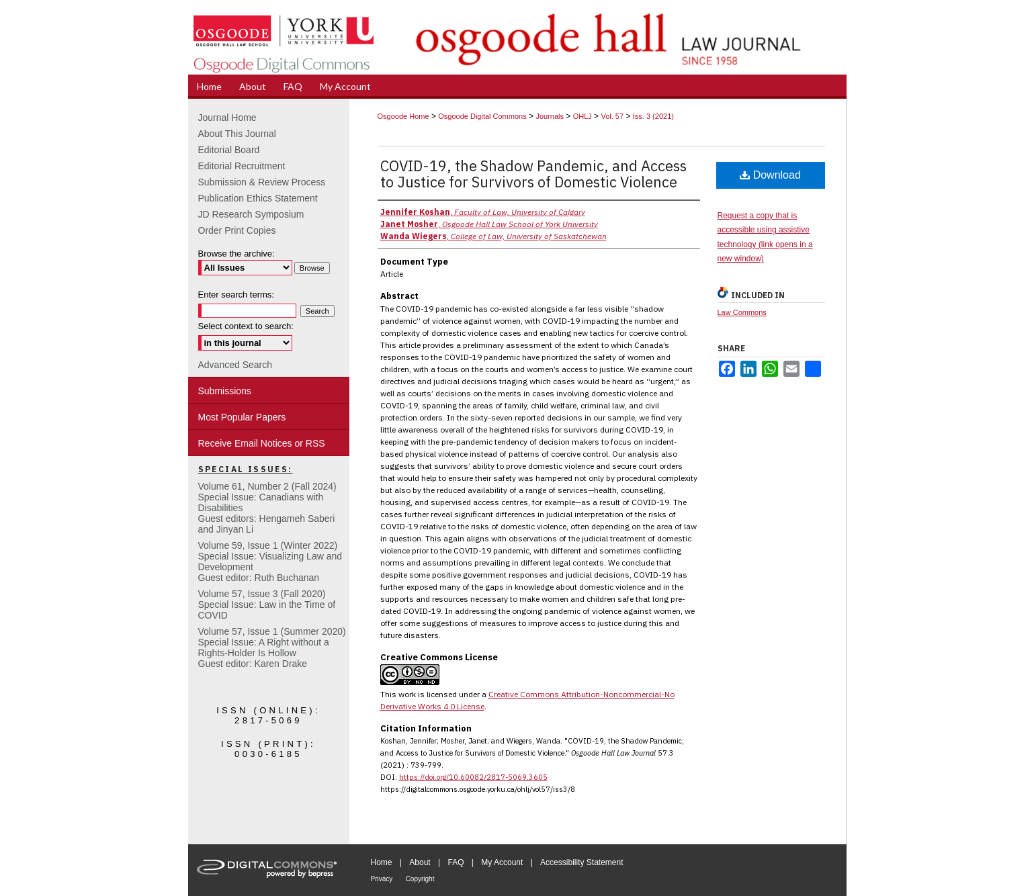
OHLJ (582, 116)
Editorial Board (229, 149)
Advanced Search (235, 364)
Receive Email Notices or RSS (261, 443)
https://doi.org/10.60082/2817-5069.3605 (473, 777)
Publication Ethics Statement (258, 198)
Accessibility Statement (581, 862)
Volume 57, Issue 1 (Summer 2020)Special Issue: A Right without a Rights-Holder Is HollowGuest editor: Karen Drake (272, 647)
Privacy (382, 879)
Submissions (224, 391)
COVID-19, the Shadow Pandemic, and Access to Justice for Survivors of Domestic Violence (533, 173)
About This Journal (237, 133)
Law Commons (742, 312)
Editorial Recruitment (242, 166)
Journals (549, 116)
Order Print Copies (237, 230)
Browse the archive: (236, 254)
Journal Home (227, 117)
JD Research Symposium (251, 214)
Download (770, 175)
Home (381, 862)
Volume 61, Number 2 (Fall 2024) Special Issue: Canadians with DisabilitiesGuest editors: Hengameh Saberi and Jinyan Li (267, 508)
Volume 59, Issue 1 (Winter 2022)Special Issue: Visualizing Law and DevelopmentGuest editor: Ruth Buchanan (270, 561)
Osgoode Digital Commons (482, 116)
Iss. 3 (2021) (653, 116)
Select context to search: (246, 326)
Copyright (420, 879)
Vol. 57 (612, 116)
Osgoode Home (403, 116)
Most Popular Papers (242, 417)
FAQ (455, 862)
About (419, 862)
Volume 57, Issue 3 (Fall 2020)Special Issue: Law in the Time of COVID (267, 604)
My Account (502, 862)
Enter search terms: (236, 294)
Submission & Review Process (262, 182)
